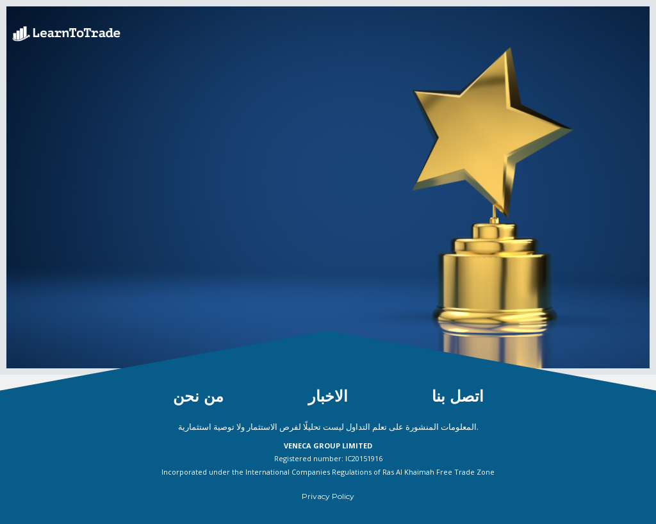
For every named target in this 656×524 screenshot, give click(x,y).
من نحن (198, 396)
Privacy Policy (328, 496)
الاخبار (328, 396)
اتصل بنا (458, 396)
